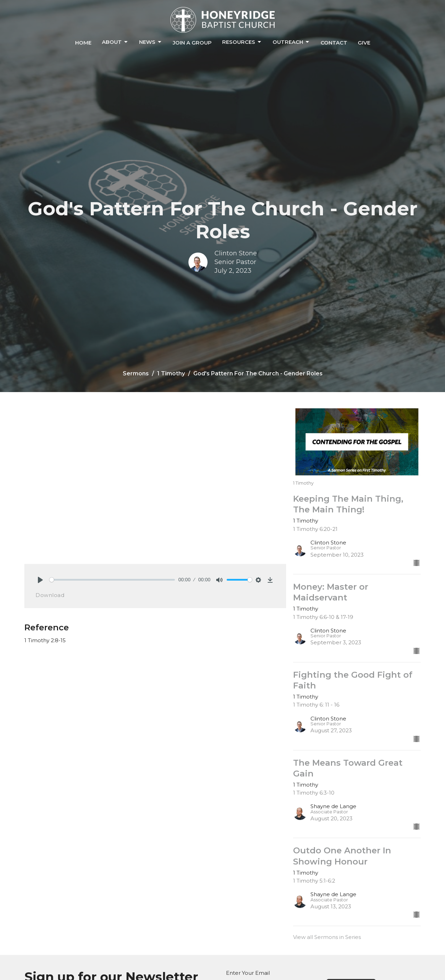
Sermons (136, 373)
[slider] (112, 579)
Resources (242, 42)
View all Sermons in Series (327, 937)
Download (49, 595)
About (115, 42)
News (150, 42)
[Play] (40, 579)
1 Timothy (171, 373)
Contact (334, 42)
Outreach (291, 42)
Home (83, 42)
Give (364, 42)
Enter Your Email (248, 973)
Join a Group (192, 42)
